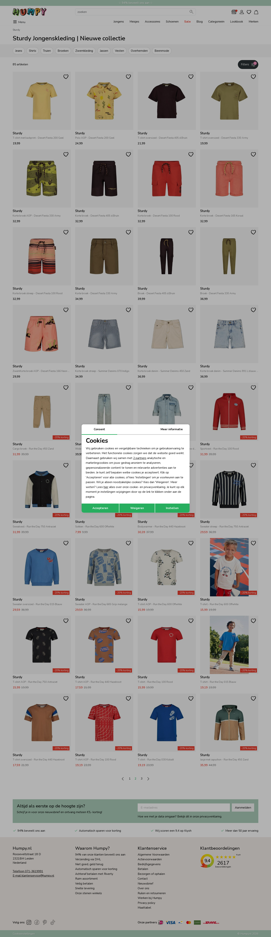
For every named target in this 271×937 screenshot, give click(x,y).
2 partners (139, 458)
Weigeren (137, 508)
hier (106, 487)
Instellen (172, 508)
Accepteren (100, 508)
